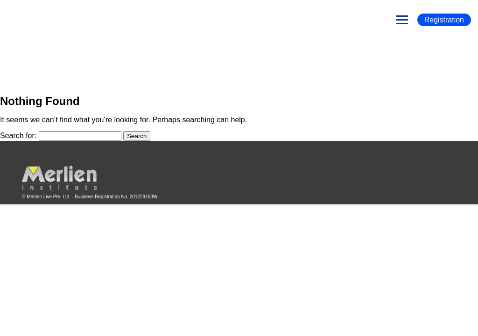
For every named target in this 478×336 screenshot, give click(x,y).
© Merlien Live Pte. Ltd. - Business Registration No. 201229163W (89, 196)
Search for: (18, 136)
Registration (444, 20)
